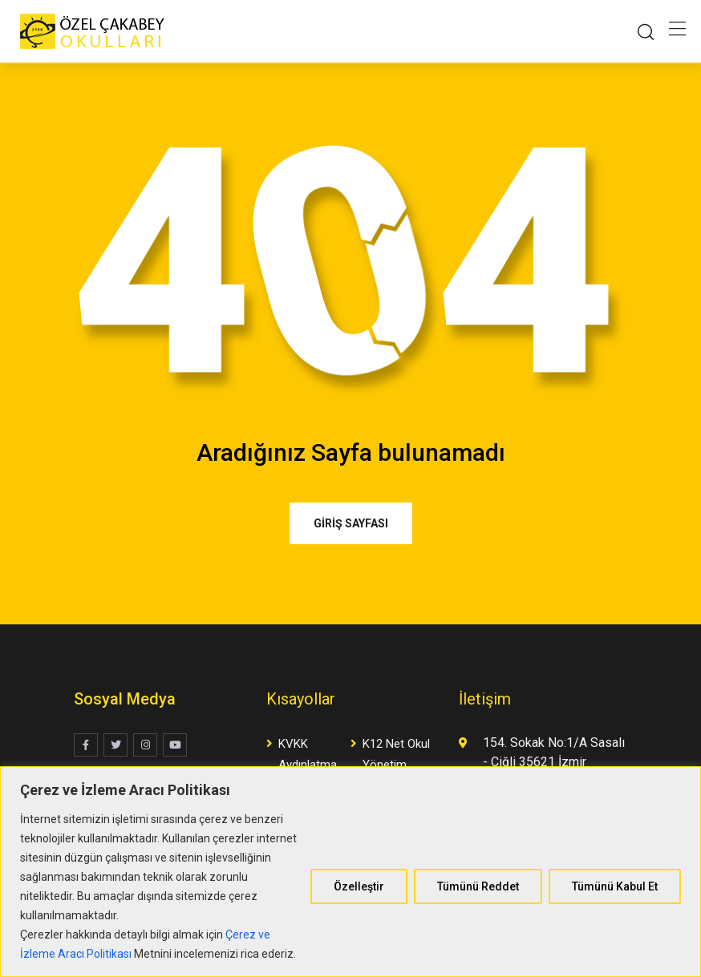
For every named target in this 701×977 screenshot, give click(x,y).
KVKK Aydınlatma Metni (307, 765)
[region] (350, 871)
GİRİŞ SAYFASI (351, 523)
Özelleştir (359, 886)
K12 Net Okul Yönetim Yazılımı (396, 765)
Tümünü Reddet (478, 886)
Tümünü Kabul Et (615, 886)
